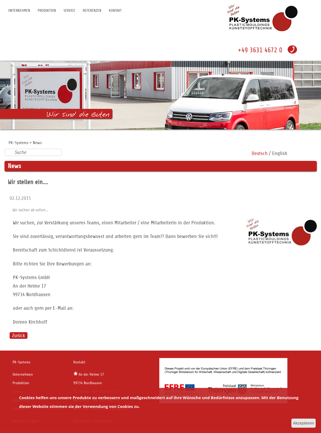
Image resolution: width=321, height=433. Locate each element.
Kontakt (115, 11)
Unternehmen (19, 11)
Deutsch (260, 153)
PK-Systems (18, 142)
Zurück (18, 335)
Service (69, 11)
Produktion (47, 11)
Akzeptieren (303, 423)
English (279, 153)
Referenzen (92, 11)
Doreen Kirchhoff (30, 322)
